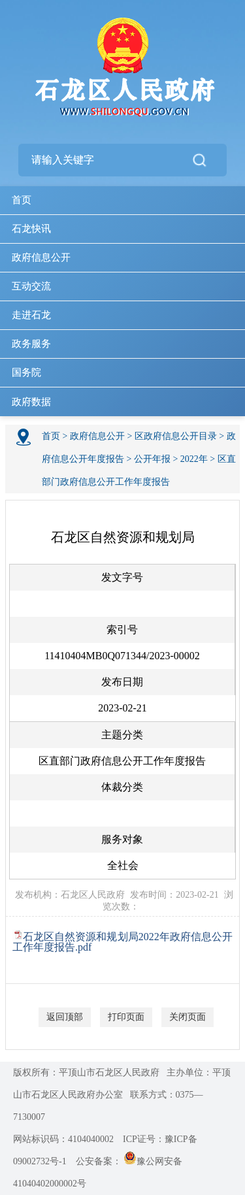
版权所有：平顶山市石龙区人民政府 (86, 1072)
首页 (21, 200)
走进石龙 (31, 315)
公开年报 (152, 459)
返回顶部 (64, 1017)
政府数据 (31, 402)
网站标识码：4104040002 (63, 1139)
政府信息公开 (41, 257)
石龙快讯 (31, 228)
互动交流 (31, 286)
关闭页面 (187, 1017)
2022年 (194, 459)
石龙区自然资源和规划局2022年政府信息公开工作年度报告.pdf (122, 942)
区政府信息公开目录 (176, 436)
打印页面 (126, 1017)
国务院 (26, 372)
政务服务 (31, 343)
